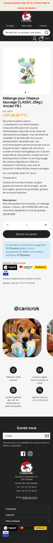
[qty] (26, 225)
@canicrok (26, 309)
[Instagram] (30, 453)
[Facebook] (23, 453)
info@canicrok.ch (29, 497)
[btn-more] (46, 224)
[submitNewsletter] (47, 436)
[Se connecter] (34, 38)
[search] (46, 32)
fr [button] (46, 38)
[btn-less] (7, 224)
